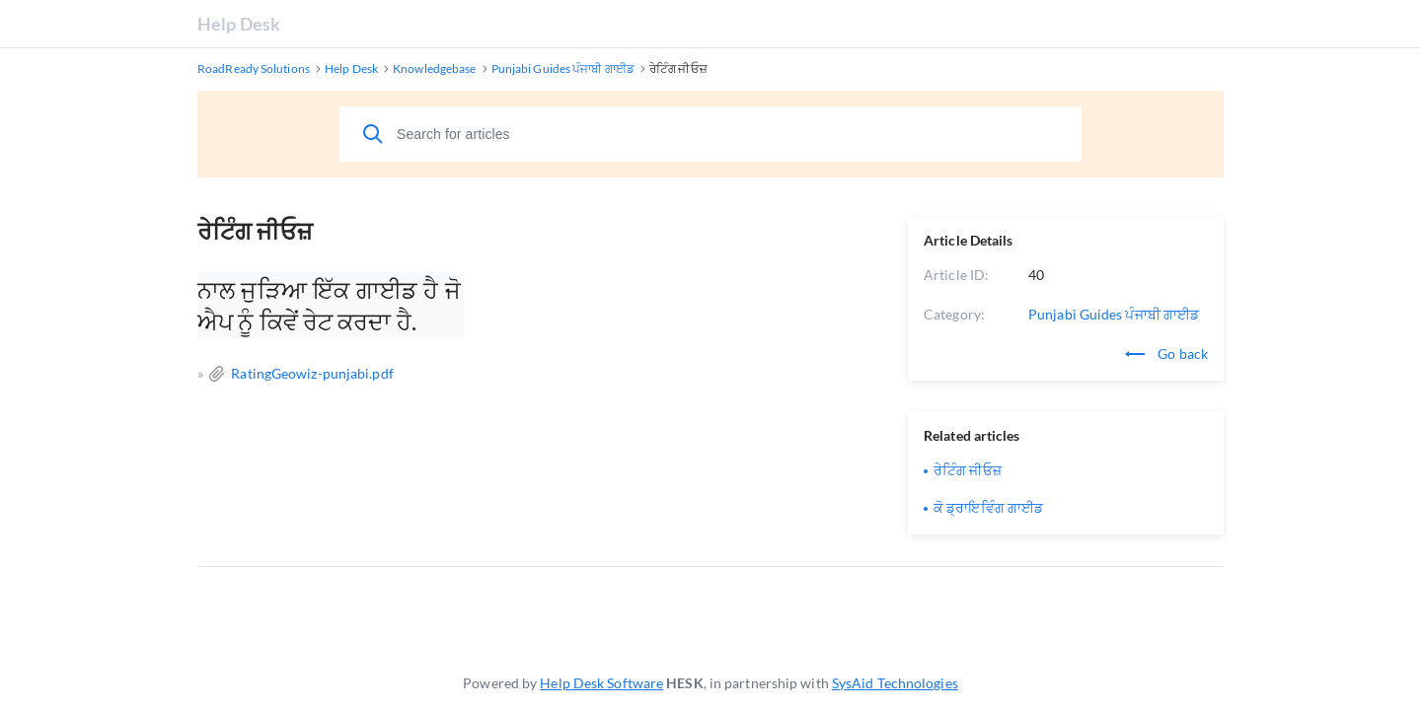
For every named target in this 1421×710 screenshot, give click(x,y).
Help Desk (238, 24)
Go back (1166, 353)
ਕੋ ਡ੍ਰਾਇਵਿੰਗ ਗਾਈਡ (988, 507)
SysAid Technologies (895, 682)
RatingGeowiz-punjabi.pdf (312, 373)
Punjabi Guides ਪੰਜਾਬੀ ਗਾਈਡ (1113, 314)
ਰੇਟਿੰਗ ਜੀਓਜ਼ (968, 470)
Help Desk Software (601, 682)
